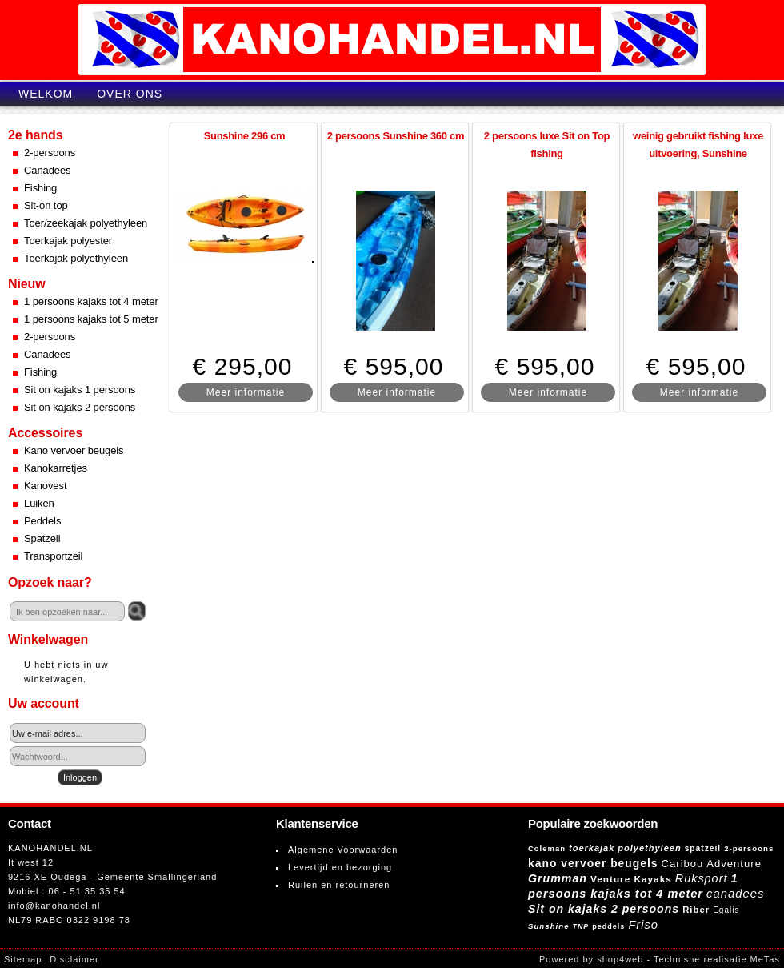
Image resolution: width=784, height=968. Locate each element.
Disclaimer (74, 959)
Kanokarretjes (55, 468)
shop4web (620, 959)
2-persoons (49, 153)
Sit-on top (46, 205)
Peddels (42, 521)
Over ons (129, 93)
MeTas (765, 959)
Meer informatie (245, 392)
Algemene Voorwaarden (343, 849)
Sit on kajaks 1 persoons (79, 390)
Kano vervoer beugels (73, 450)
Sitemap (23, 959)
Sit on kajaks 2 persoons (79, 407)
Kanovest (45, 486)
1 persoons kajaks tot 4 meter (91, 301)
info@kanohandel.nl (54, 905)
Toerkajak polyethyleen (76, 258)
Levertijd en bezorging (340, 867)
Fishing (40, 188)
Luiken (39, 503)
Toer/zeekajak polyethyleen (85, 223)
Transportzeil (53, 556)
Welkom (45, 93)
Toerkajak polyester (68, 241)
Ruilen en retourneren (339, 885)
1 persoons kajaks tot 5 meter (91, 319)
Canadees (47, 170)
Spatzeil (42, 538)
